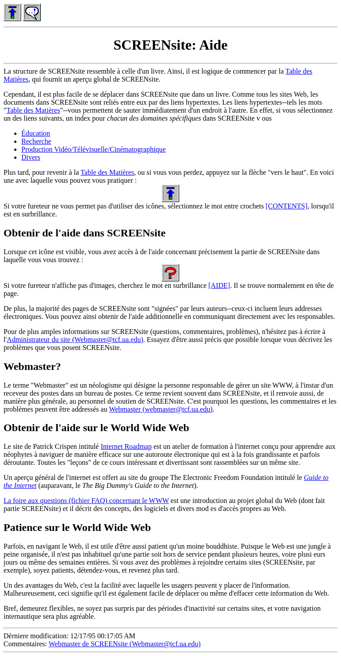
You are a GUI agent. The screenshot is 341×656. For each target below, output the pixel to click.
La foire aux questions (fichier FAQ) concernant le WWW (86, 500)
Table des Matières (33, 110)
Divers (30, 157)
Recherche (36, 141)
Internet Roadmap (126, 446)
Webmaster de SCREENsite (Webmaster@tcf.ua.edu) (124, 644)
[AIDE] (219, 285)
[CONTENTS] (286, 206)
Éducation (35, 133)
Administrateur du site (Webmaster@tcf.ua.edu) (75, 339)
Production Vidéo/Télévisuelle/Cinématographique (93, 149)
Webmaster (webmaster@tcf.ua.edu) (160, 409)
